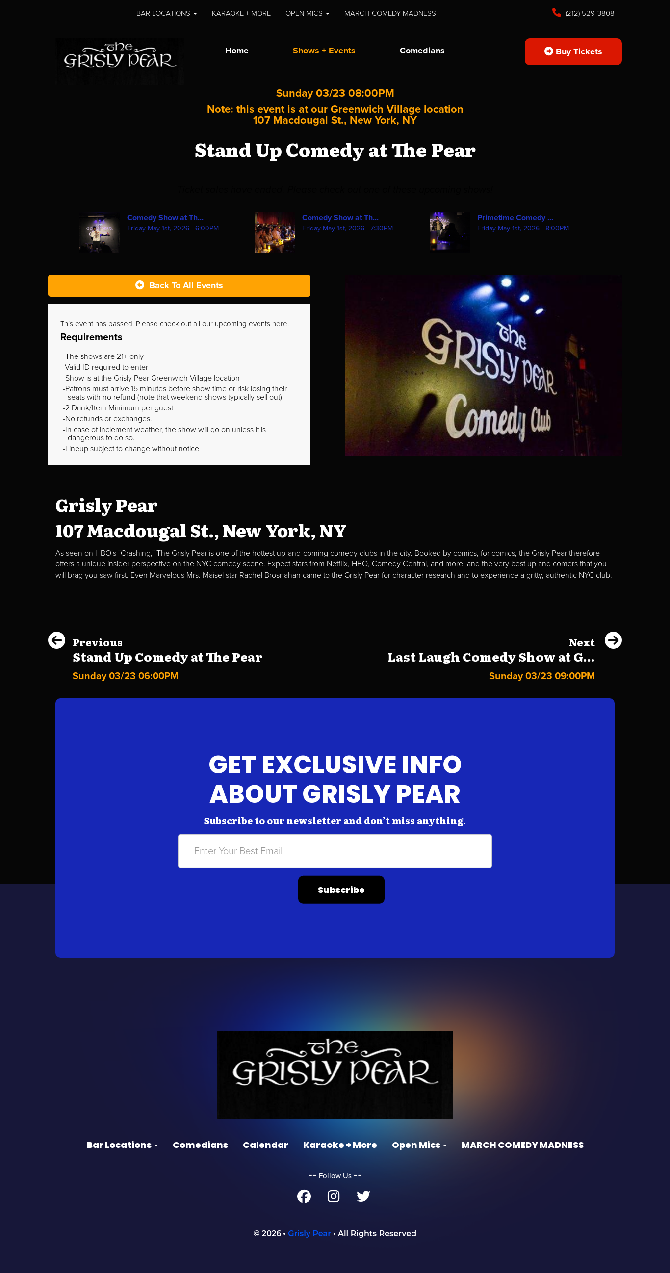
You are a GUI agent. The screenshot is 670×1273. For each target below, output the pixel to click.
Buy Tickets (573, 51)
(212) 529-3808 (589, 13)
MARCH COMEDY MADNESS (390, 13)
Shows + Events (324, 50)
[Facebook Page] (304, 1199)
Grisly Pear (309, 1233)
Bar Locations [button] (166, 13)
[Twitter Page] (363, 1199)
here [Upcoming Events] (279, 323)
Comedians (422, 50)
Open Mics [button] (307, 13)
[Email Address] (335, 851)
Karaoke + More (241, 13)
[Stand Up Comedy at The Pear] (155, 673)
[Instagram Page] (334, 1199)
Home (237, 50)
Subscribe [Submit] (341, 890)
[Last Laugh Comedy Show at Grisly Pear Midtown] (504, 673)
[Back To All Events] (179, 286)
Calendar (265, 1145)
